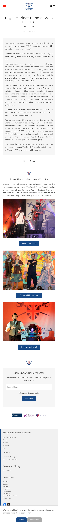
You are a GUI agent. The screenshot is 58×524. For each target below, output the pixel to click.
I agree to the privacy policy (29, 393)
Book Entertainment (29, 347)
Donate (5, 484)
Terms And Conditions (10, 496)
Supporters (6, 489)
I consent (21, 519)
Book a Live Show (29, 243)
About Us (6, 482)
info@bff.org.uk (12, 457)
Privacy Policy (7, 498)
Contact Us (6, 493)
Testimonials (7, 491)
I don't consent (34, 519)
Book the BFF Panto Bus (29, 295)
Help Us (5, 486)
